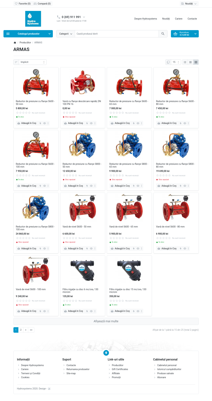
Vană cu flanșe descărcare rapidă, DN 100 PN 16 (82, 102)
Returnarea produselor (78, 369)
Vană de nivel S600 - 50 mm (77, 226)
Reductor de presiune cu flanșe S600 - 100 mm (35, 165)
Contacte (192, 18)
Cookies (25, 377)
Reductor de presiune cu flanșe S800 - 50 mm (82, 165)
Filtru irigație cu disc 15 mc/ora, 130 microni (127, 290)
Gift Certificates (120, 369)
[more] (48, 123)
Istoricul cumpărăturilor (169, 369)
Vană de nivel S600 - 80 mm (170, 226)
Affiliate (116, 373)
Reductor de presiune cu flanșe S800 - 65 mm (128, 165)
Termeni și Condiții (30, 373)
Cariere (178, 18)
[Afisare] (176, 62)
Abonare (161, 377)
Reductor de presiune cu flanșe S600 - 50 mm (35, 102)
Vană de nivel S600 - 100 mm (31, 289)
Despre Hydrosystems (145, 18)
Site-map (71, 373)
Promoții (116, 377)
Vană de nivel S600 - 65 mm (123, 226)
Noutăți (166, 18)
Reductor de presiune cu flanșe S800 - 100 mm (35, 228)
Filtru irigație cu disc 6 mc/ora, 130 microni (80, 290)
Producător (117, 365)
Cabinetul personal (167, 365)
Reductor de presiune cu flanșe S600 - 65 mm (128, 102)
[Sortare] (33, 62)
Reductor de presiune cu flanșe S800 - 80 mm (175, 165)
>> (31, 330)
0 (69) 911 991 (71, 17)
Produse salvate (165, 373)
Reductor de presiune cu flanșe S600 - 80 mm (175, 102)
